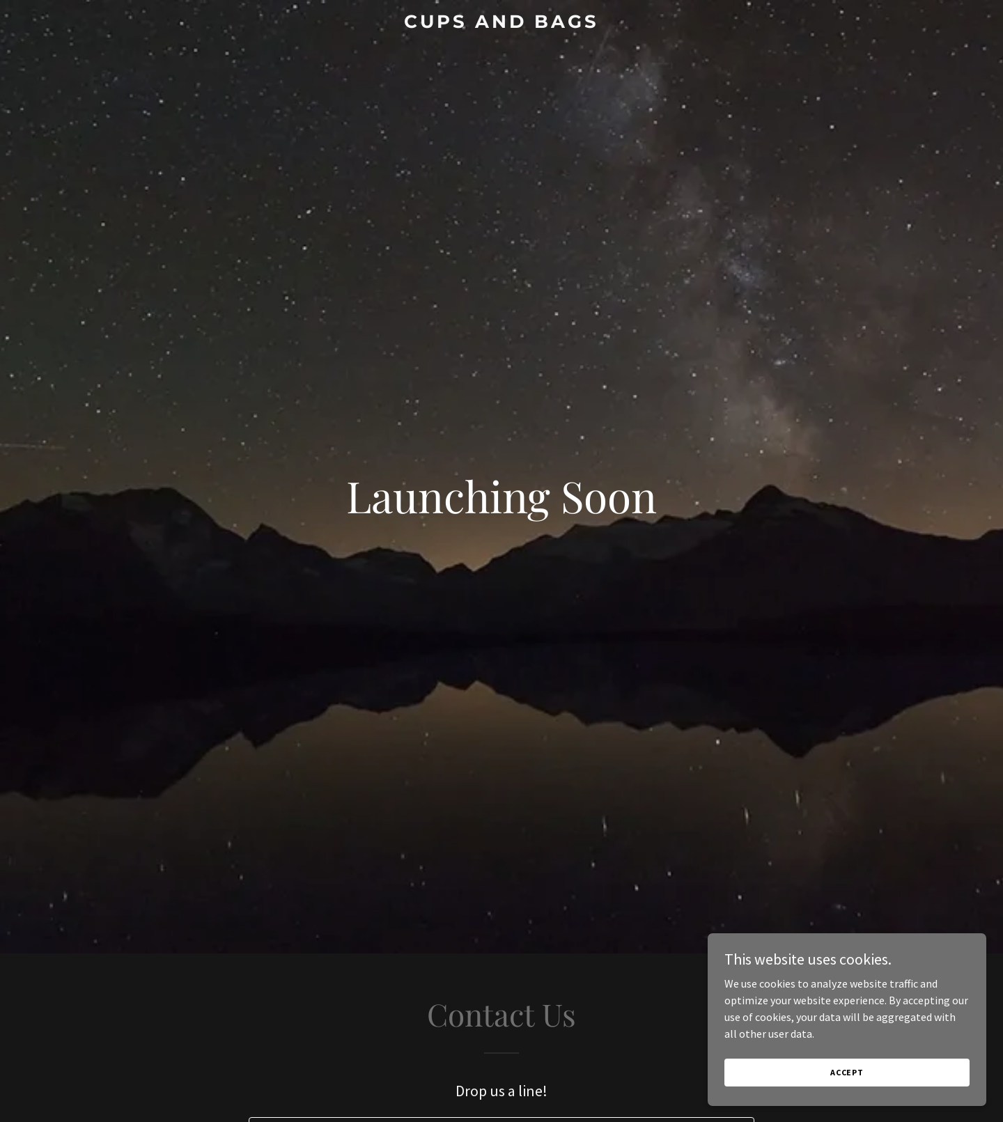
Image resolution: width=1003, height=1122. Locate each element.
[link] (501, 24)
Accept (847, 1072)
